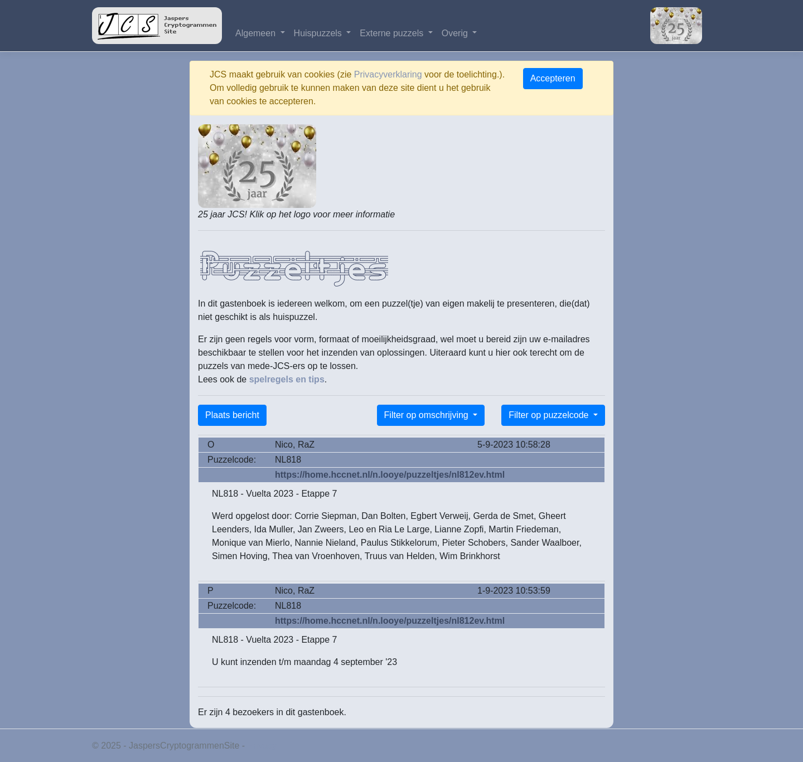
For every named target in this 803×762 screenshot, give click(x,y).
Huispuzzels (319, 33)
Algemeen (256, 33)
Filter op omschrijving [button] (427, 415)
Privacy (262, 745)
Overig (456, 33)
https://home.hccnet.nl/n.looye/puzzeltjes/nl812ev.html (390, 474)
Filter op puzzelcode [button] (550, 415)
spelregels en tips (287, 379)
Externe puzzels (392, 33)
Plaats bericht (232, 415)
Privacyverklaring (388, 74)
